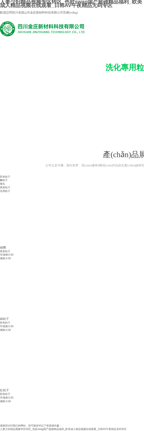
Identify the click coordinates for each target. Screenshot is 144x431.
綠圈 (3, 247)
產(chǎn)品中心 (43, 127)
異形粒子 (5, 251)
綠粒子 (4, 319)
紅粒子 (4, 390)
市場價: (4, 254)
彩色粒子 (5, 322)
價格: (3, 258)
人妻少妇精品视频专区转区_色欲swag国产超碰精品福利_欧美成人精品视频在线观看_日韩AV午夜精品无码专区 (63, 429)
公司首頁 (22, 127)
